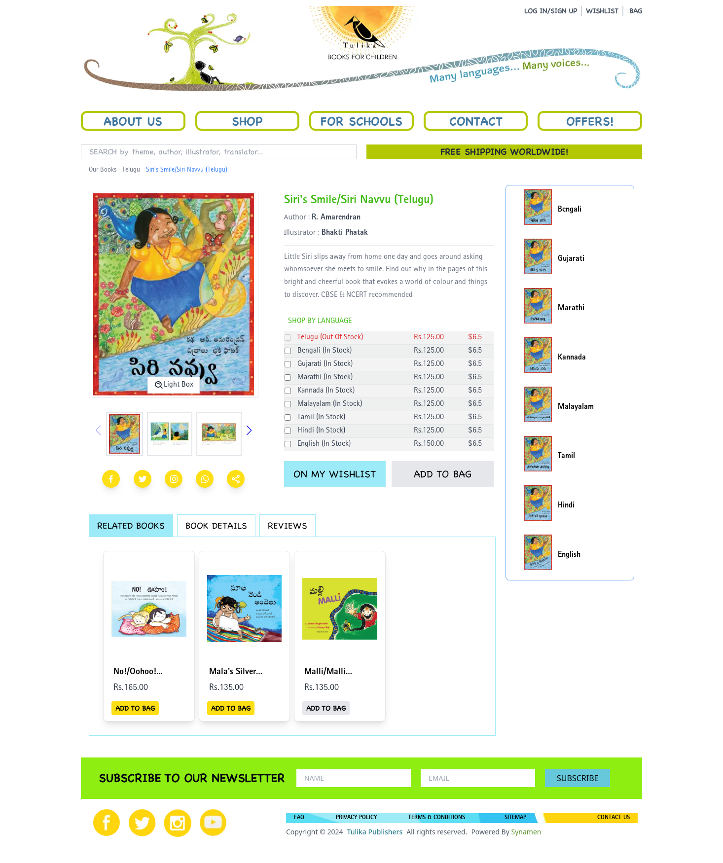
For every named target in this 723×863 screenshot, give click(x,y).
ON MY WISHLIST (334, 473)
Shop (247, 120)
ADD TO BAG (442, 473)
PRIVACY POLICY (356, 818)
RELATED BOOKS (131, 525)
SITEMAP (515, 818)
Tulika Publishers (374, 831)
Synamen (526, 831)
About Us (133, 120)
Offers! (590, 120)
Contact (476, 120)
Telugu (131, 170)
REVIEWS (287, 525)
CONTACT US (613, 818)
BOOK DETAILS (216, 525)
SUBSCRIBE (577, 778)
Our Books (102, 170)
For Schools (361, 120)
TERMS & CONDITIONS (436, 818)
